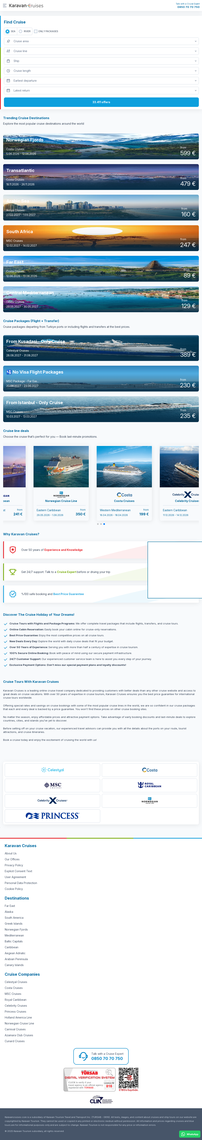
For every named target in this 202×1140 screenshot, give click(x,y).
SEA (13, 31)
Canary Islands (14, 965)
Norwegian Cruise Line (19, 1023)
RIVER (27, 31)
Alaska (9, 911)
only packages (48, 31)
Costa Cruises (14, 988)
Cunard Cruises (15, 1041)
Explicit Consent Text (18, 871)
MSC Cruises (13, 993)
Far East (10, 905)
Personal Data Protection (21, 883)
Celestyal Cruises (16, 982)
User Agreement (15, 877)
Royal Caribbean (15, 999)
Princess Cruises (15, 1011)
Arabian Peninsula (16, 959)
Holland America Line (18, 1017)
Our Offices (12, 859)
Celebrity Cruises (16, 1005)
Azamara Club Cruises (19, 1035)
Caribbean (11, 947)
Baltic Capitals (14, 941)
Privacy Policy (14, 865)
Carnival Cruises (15, 1029)
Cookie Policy (14, 889)
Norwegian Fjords (16, 929)
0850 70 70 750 (188, 6)
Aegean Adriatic (15, 953)
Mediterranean (14, 935)
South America (14, 917)
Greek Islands (13, 923)
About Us (11, 853)
